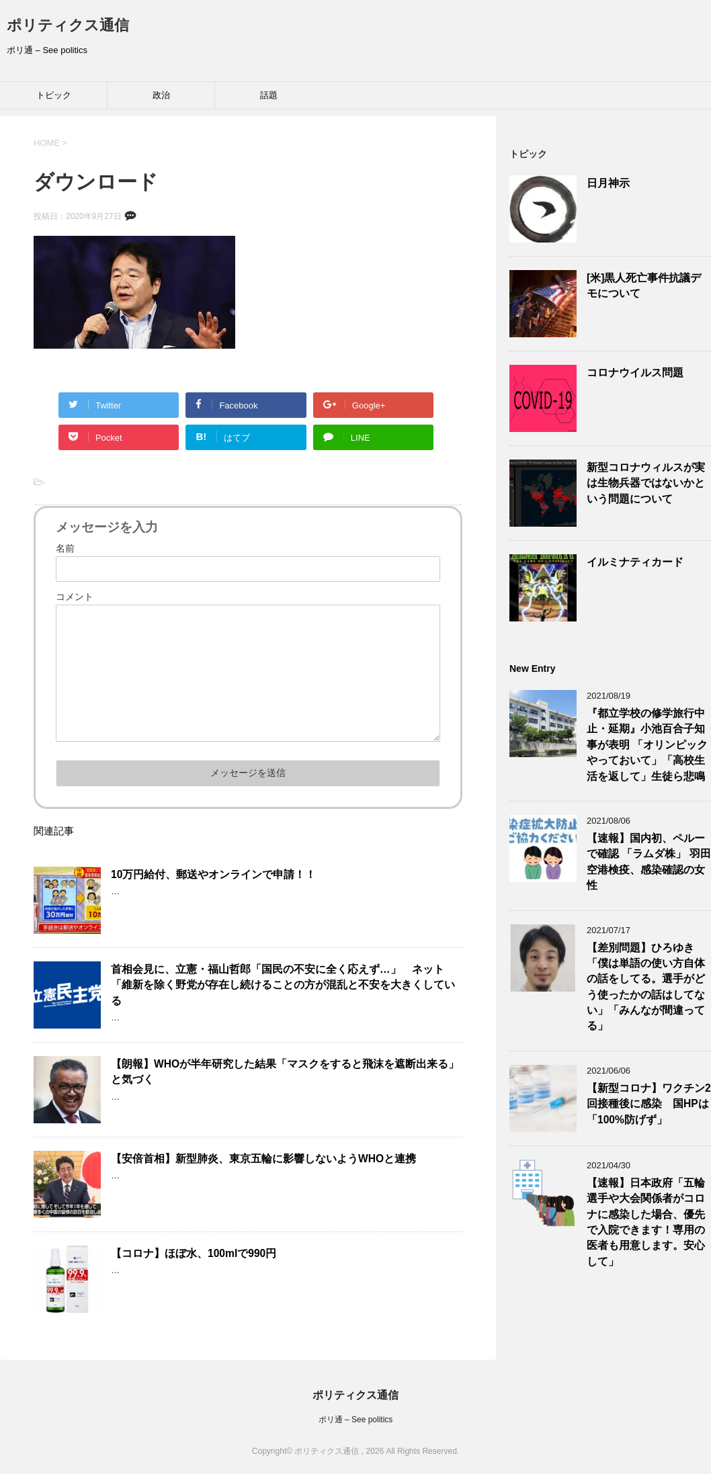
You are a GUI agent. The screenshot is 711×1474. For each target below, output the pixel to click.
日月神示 (608, 183)
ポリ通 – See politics (356, 1419)
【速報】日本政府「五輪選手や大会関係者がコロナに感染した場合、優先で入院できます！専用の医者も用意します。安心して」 (646, 1222)
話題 (269, 95)
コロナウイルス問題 (635, 372)
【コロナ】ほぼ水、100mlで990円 (193, 1253)
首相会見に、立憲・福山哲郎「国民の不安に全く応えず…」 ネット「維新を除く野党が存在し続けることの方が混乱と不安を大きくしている (283, 984)
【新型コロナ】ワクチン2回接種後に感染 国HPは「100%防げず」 (649, 1103)
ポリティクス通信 (68, 25)
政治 (161, 95)
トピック (53, 95)
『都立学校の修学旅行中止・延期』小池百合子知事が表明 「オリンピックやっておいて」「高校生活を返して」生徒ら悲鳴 (647, 744)
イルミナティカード (635, 562)
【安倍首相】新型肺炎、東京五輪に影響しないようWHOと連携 (263, 1158)
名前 (65, 548)
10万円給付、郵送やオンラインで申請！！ (213, 874)
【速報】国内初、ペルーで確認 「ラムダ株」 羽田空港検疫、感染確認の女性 (649, 861)
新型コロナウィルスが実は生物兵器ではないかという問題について (646, 483)
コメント (74, 596)
